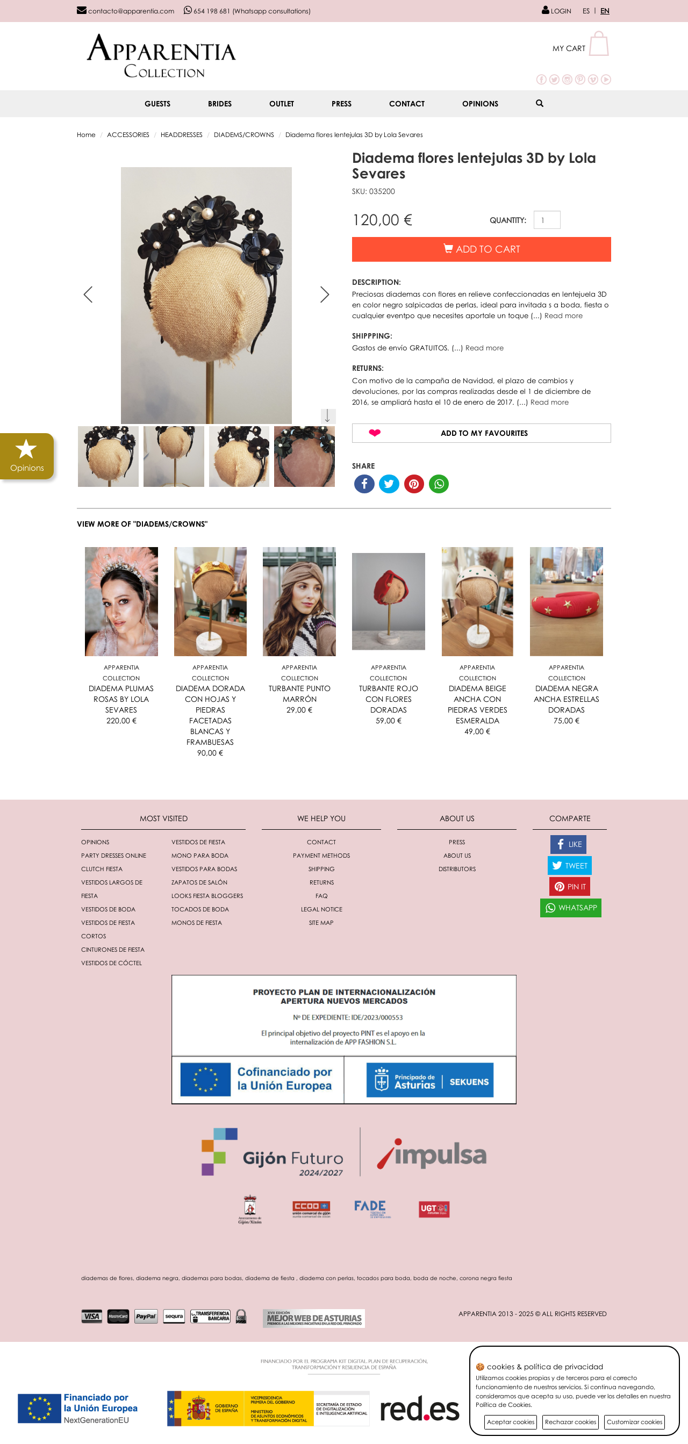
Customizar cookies (634, 1421)
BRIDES (220, 103)
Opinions (480, 103)
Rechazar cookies (570, 1421)
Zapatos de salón (199, 882)
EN (605, 10)
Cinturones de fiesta (113, 949)
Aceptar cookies (510, 1421)
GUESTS (157, 103)
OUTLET (281, 103)
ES (586, 10)
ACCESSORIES (128, 135)
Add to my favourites (484, 432)
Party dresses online (113, 855)
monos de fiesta (196, 922)
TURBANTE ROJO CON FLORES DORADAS (388, 699)
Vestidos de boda (108, 909)
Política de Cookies (503, 1404)
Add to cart (481, 249)
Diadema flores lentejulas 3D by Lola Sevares (354, 135)
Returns (322, 882)
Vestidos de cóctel (111, 962)
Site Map (321, 922)
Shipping (322, 868)
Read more (563, 315)
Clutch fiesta (102, 868)
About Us (457, 855)
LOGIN (556, 11)
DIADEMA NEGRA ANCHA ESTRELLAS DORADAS (566, 699)
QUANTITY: (508, 220)
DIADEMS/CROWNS (244, 135)
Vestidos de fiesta (198, 841)
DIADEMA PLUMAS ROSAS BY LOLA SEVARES (121, 699)
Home (86, 135)
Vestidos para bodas (204, 868)
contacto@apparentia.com (125, 11)
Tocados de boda (200, 909)
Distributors (457, 868)
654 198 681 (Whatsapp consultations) (247, 11)
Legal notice (321, 909)
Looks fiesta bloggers (207, 895)
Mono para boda (199, 855)
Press (342, 103)
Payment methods (321, 855)
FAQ (322, 895)
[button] (582, 48)
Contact (407, 103)
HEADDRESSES (182, 135)
